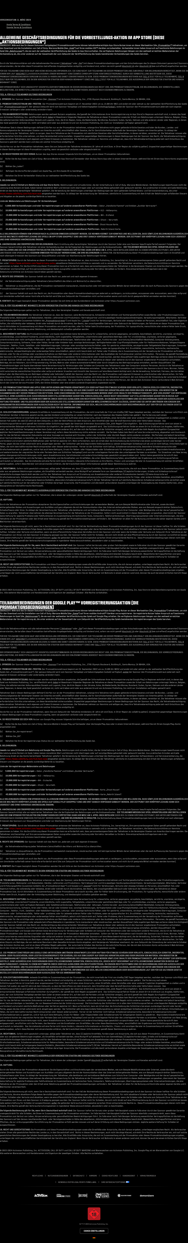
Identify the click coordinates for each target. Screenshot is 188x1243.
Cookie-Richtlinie (110, 1176)
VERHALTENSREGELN (148, 1176)
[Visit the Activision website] (41, 1195)
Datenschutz (78, 1176)
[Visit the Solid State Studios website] (125, 1195)
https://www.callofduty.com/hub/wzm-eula (20, 193)
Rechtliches (37, 1176)
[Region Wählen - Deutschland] (94, 1237)
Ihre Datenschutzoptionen (113, 1182)
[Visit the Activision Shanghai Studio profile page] (63, 1195)
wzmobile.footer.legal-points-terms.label (77, 1182)
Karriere (93, 1176)
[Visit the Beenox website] (83, 1195)
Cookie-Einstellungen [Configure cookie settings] (94, 1231)
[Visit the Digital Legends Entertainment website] (102, 1195)
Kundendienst (129, 1176)
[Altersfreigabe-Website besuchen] (94, 1213)
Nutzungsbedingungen (58, 1176)
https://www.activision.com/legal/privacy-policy (32, 263)
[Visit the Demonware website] (147, 1195)
